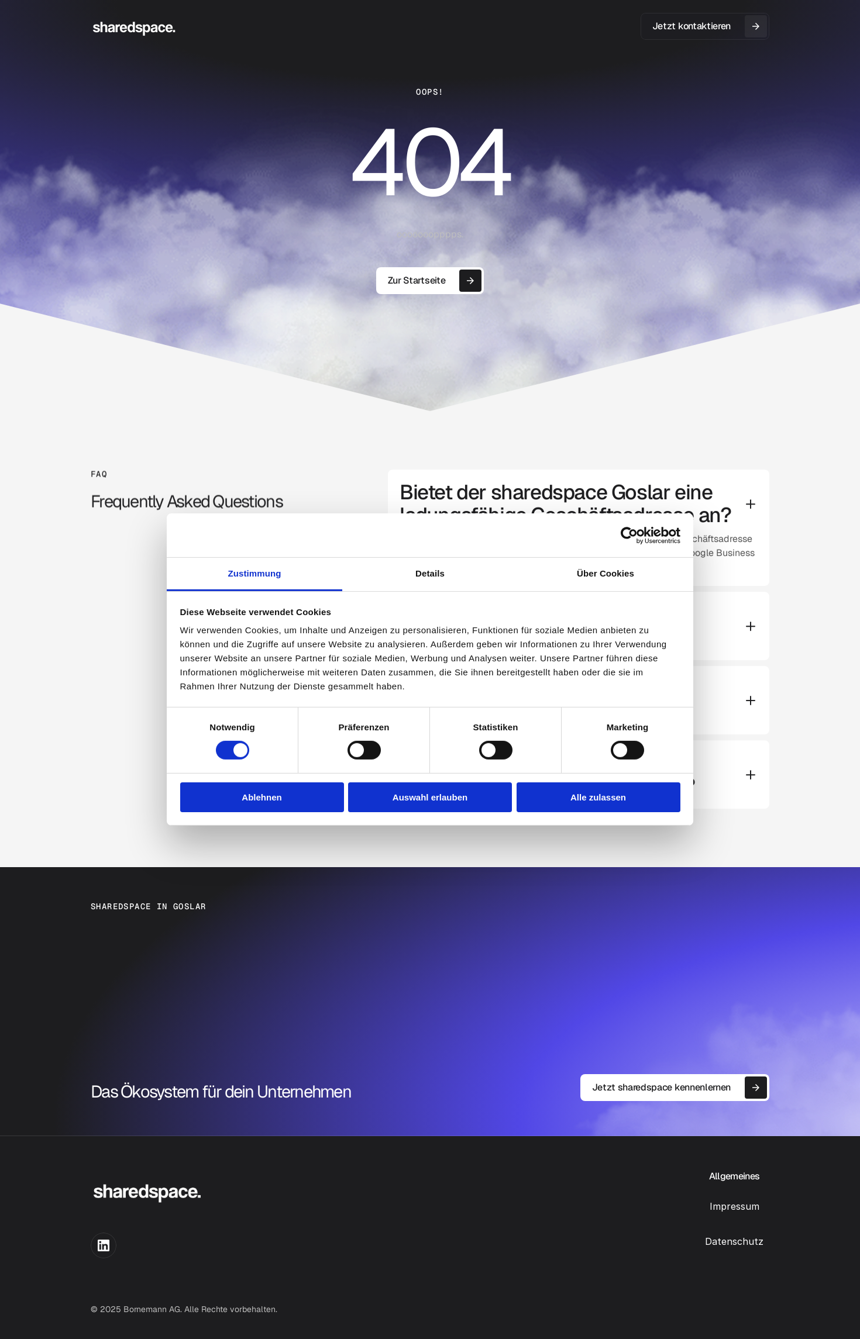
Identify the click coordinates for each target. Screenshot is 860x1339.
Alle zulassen (598, 797)
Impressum (734, 1206)
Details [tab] (430, 573)
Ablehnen (261, 797)
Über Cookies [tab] (605, 573)
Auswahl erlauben (430, 797)
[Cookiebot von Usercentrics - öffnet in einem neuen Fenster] (629, 535)
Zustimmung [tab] (254, 573)
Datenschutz (734, 1241)
